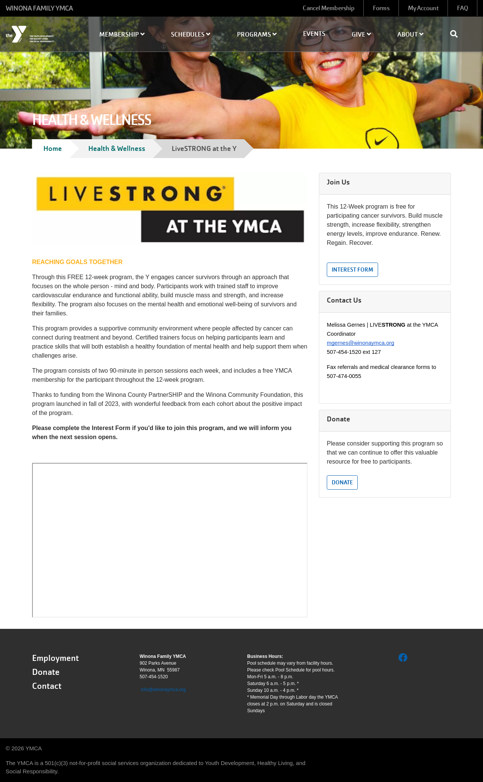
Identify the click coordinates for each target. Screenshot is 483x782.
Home (52, 148)
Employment (55, 658)
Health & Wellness (116, 148)
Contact (47, 686)
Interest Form (352, 269)
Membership (122, 34)
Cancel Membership (328, 8)
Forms (381, 8)
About (410, 34)
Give (361, 34)
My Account (423, 8)
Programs (257, 34)
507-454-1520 (154, 676)
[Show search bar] (457, 34)
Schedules (190, 34)
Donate (342, 482)
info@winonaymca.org (163, 689)
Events (314, 33)
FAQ (462, 8)
